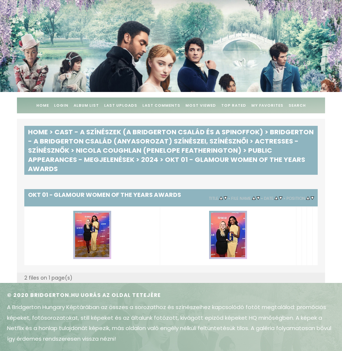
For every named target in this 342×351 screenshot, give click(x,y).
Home (42, 105)
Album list (86, 105)
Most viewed (201, 105)
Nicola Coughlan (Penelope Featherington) (158, 150)
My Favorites (267, 105)
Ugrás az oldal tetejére (121, 295)
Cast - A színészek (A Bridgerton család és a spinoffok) (158, 131)
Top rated (233, 105)
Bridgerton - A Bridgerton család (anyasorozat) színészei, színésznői (171, 136)
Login (61, 105)
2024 (149, 159)
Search (297, 105)
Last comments (161, 105)
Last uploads (120, 105)
